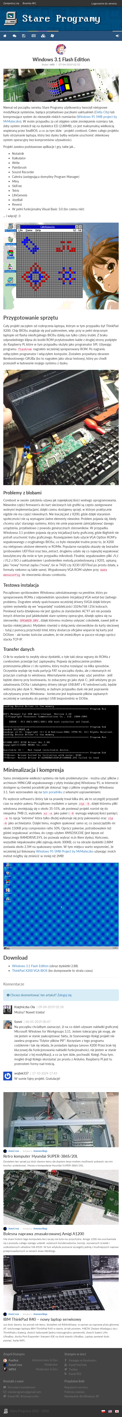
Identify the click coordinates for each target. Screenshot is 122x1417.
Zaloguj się (64, 995)
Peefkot (10, 1360)
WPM (9, 1369)
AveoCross (11, 1151)
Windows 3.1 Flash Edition (30, 966)
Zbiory (42, 36)
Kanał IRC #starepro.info (23, 1396)
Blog (33, 36)
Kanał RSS (75, 1374)
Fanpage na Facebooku (82, 1360)
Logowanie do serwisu (104, 3)
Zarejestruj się (11, 3)
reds (52, 64)
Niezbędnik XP (52, 35)
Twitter (73, 1369)
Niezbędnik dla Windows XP (81, 1396)
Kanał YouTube (78, 1365)
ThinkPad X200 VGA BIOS (29, 970)
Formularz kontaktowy (22, 1387)
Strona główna (4, 36)
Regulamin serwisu (76, 1387)
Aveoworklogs (40, 1151)
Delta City (102, 112)
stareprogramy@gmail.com (24, 1392)
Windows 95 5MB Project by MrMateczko (64, 851)
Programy (23, 36)
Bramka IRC (29, 3)
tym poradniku (52, 792)
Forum (14, 36)
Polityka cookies (74, 1392)
